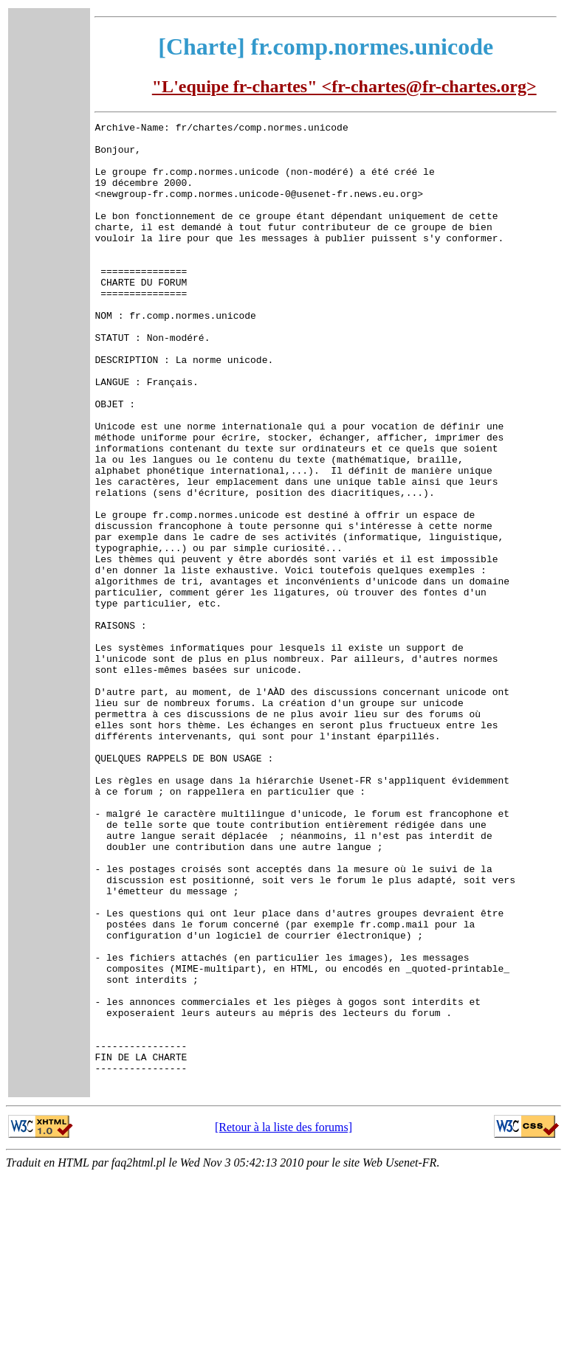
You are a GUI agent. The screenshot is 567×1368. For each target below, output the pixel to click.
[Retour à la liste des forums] (283, 1319)
